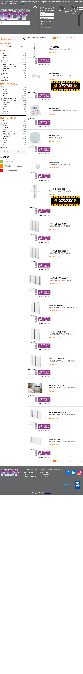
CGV (25, 474)
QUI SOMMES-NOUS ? (30, 469)
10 (67, 37)
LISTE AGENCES (28, 472)
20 (71, 37)
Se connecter (45, 24)
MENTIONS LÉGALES (30, 477)
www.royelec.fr (44, 477)
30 (74, 37)
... (63, 37)
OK (22, 4)
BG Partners (48, 493)
